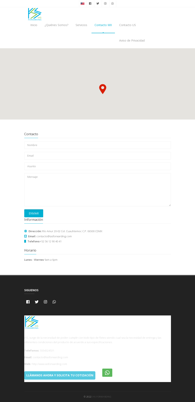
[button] (103, 89)
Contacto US (127, 25)
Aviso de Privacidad (132, 40)
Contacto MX (103, 25)
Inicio (33, 25)
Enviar (34, 213)
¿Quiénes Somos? (56, 25)
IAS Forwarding (101, 396)
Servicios (81, 25)
